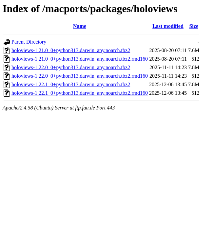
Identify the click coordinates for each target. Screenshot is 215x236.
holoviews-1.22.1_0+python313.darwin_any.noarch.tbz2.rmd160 (79, 93)
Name (79, 26)
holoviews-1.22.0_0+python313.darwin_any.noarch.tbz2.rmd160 (79, 76)
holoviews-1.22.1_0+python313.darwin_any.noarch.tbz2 (70, 84)
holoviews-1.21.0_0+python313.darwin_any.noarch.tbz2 (70, 50)
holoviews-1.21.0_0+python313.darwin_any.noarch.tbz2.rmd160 (79, 59)
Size (193, 26)
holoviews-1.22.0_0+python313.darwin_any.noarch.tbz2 (70, 67)
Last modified (168, 26)
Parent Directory (28, 42)
